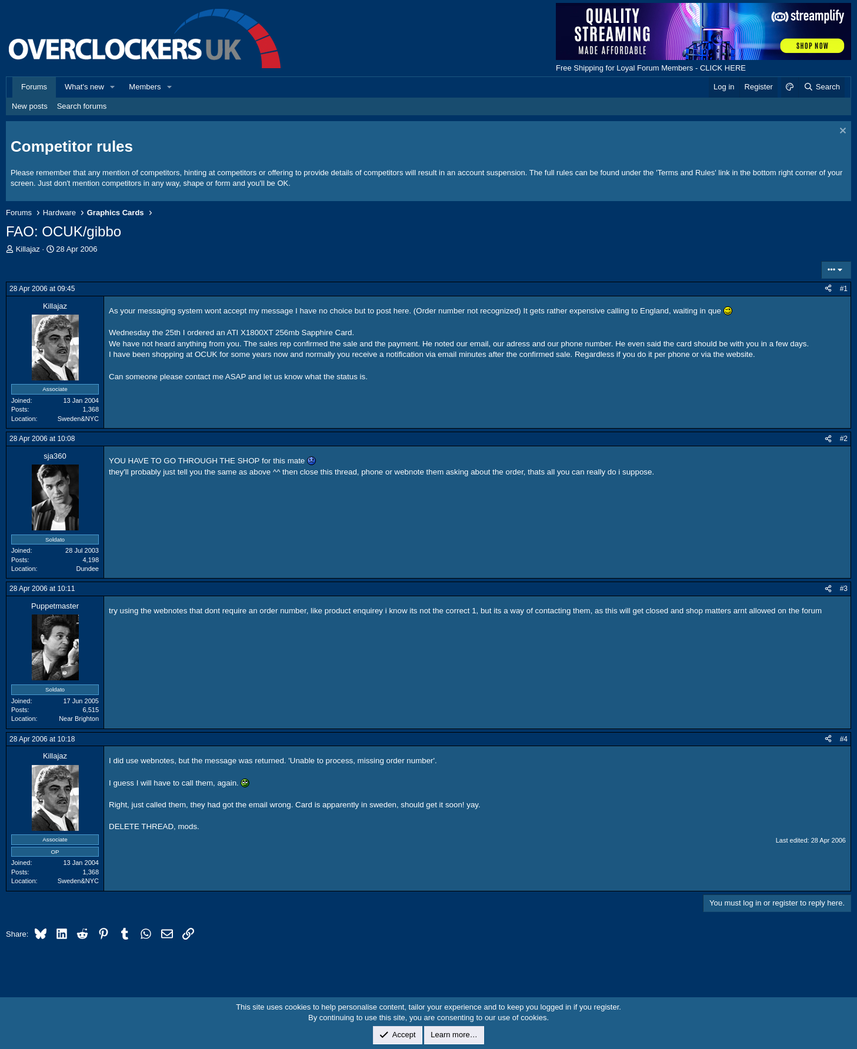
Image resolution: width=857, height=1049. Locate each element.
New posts (30, 106)
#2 (844, 439)
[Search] (821, 87)
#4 (844, 739)
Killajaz (28, 249)
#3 (844, 588)
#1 (844, 289)
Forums (34, 86)
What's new (84, 86)
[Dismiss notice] (841, 132)
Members (145, 86)
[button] (113, 87)
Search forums (82, 106)
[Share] (828, 289)
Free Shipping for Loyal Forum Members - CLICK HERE (651, 68)
